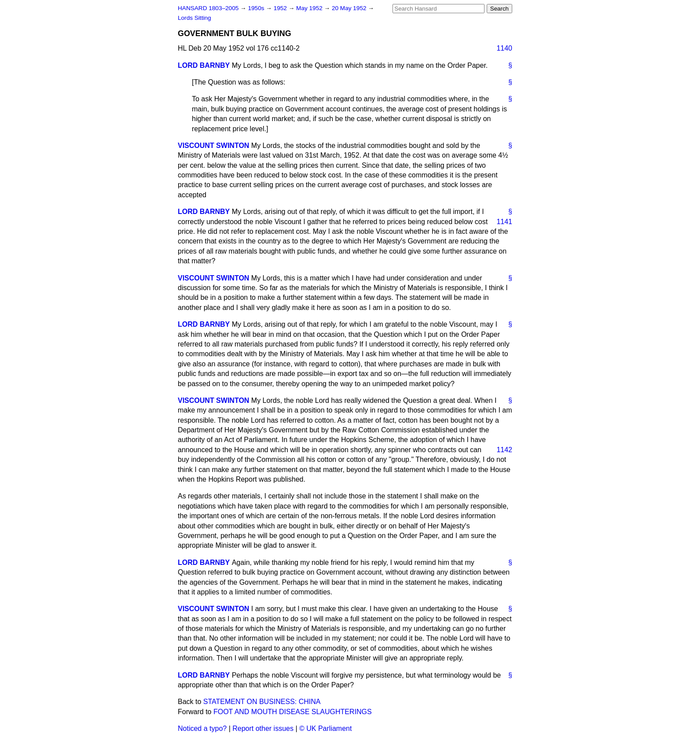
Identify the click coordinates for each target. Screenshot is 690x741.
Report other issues (263, 728)
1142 (504, 449)
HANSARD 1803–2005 (208, 8)
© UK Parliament (325, 728)
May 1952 (310, 8)
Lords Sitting (194, 18)
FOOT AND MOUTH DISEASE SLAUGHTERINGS (292, 711)
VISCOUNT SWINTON (213, 145)
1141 (504, 221)
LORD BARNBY (204, 65)
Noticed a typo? (202, 728)
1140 (504, 48)
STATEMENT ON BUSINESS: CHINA (262, 701)
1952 (281, 8)
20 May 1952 (350, 8)
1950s (257, 8)
